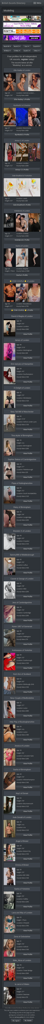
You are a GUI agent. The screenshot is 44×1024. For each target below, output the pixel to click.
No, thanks (28, 1020)
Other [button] (36, 51)
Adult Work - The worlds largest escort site (22, 25)
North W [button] (7, 46)
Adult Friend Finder (22, 38)
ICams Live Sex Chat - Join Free (22, 32)
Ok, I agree (16, 1021)
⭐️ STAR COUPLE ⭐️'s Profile (22, 310)
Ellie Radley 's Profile (22, 99)
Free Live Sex (22, 19)
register (24, 59)
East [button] (27, 46)
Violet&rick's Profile (22, 240)
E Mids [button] (17, 51)
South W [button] (36, 46)
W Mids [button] (7, 51)
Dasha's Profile (22, 275)
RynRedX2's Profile (22, 134)
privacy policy (19, 1017)
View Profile (27, 334)
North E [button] (17, 46)
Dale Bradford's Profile (22, 205)
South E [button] (27, 51)
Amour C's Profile (22, 170)
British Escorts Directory (13, 3)
